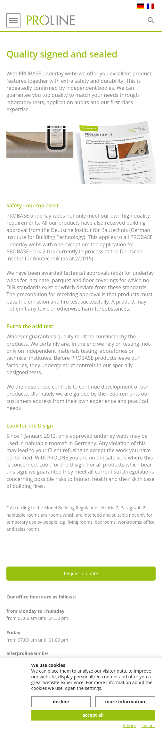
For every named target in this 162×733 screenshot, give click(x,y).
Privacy (129, 725)
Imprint (148, 725)
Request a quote (81, 573)
